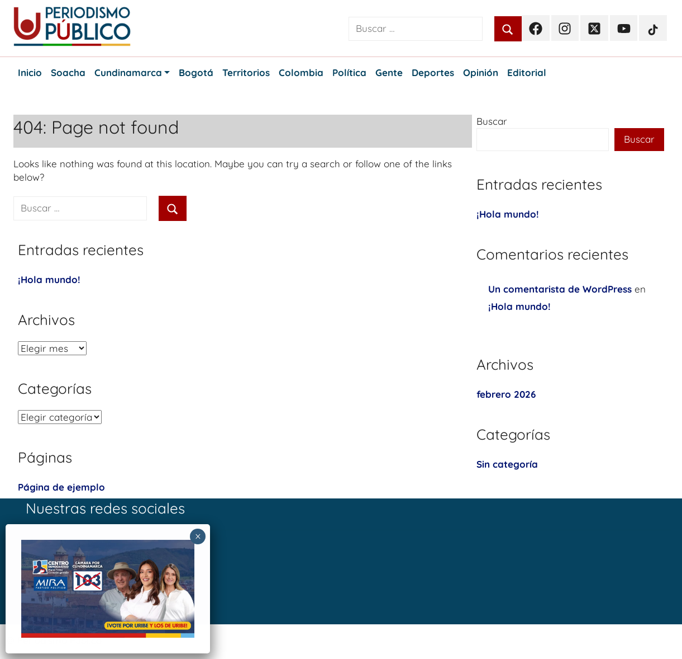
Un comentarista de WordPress (560, 289)
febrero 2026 (506, 394)
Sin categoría (507, 464)
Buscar (491, 121)
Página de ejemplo (61, 487)
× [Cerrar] (198, 536)
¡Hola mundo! (49, 279)
